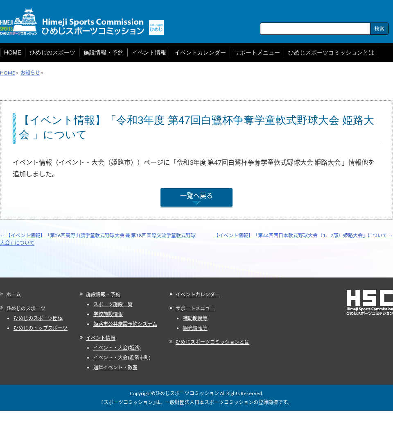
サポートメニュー (195, 308)
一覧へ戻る (196, 195)
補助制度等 (195, 318)
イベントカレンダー (198, 294)
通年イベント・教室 (115, 367)
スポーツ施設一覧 (113, 304)
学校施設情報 (108, 314)
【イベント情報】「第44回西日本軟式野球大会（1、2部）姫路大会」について (303, 235)
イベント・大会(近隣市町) (122, 358)
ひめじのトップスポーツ (41, 328)
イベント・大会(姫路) (117, 348)
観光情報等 (195, 328)
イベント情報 (100, 338)
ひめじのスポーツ (25, 308)
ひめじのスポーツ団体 (38, 318)
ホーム (13, 294)
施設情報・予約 (103, 294)
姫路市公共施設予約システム (125, 324)
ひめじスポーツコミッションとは (212, 342)
